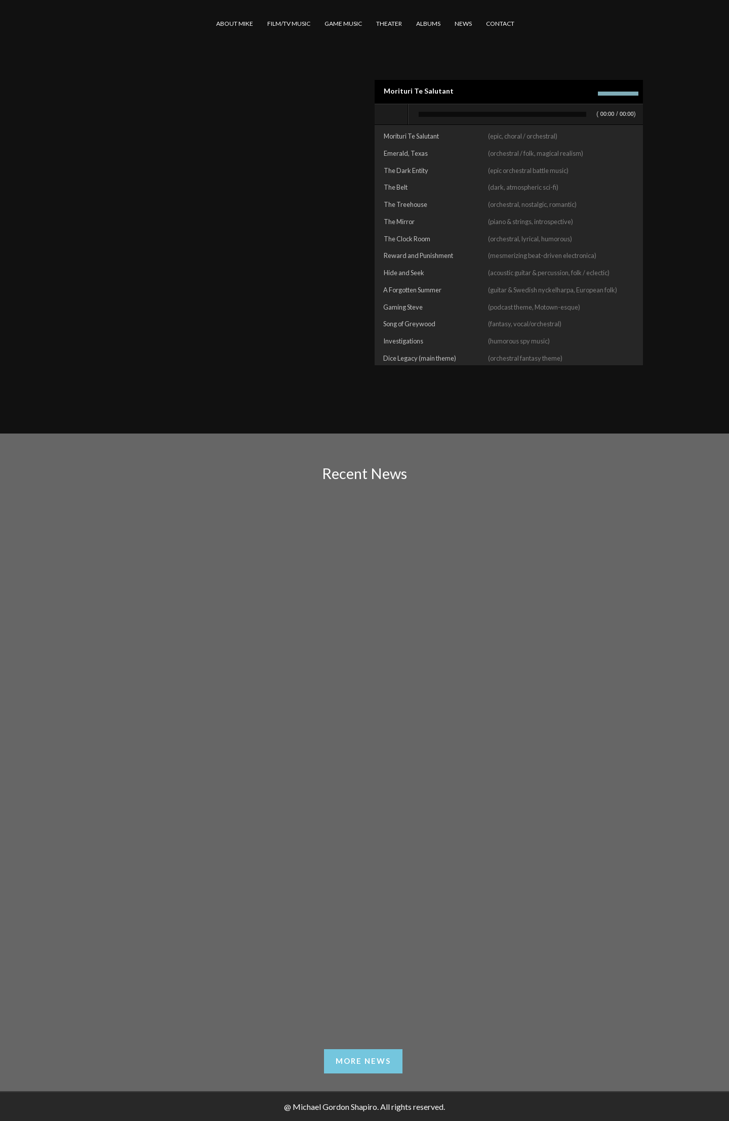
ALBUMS (428, 23)
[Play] (392, 114)
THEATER (389, 23)
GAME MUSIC (343, 23)
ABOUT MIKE (234, 23)
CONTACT (500, 23)
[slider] (502, 114)
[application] (509, 115)
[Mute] (587, 94)
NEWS (463, 23)
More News (363, 1060)
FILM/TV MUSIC (288, 23)
